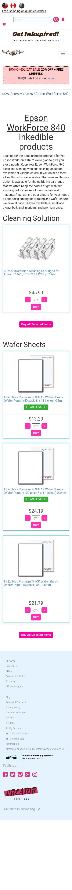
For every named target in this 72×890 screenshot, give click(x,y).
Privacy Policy (13, 707)
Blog (8, 697)
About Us (10, 661)
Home (6, 94)
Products (10, 681)
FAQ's (9, 671)
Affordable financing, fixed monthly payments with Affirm (35, 749)
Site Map (10, 723)
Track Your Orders (17, 733)
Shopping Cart (15, 738)
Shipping (10, 717)
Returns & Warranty (16, 702)
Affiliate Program (14, 686)
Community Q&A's (15, 676)
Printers (17, 94)
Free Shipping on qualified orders (24, 11)
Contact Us (11, 666)
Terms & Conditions (16, 712)
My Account (14, 728)
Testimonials (12, 744)
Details (51, 79)
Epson (29, 94)
